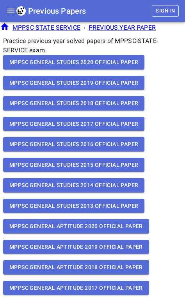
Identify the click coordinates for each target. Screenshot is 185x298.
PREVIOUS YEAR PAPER (122, 27)
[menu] (11, 11)
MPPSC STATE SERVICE (46, 27)
